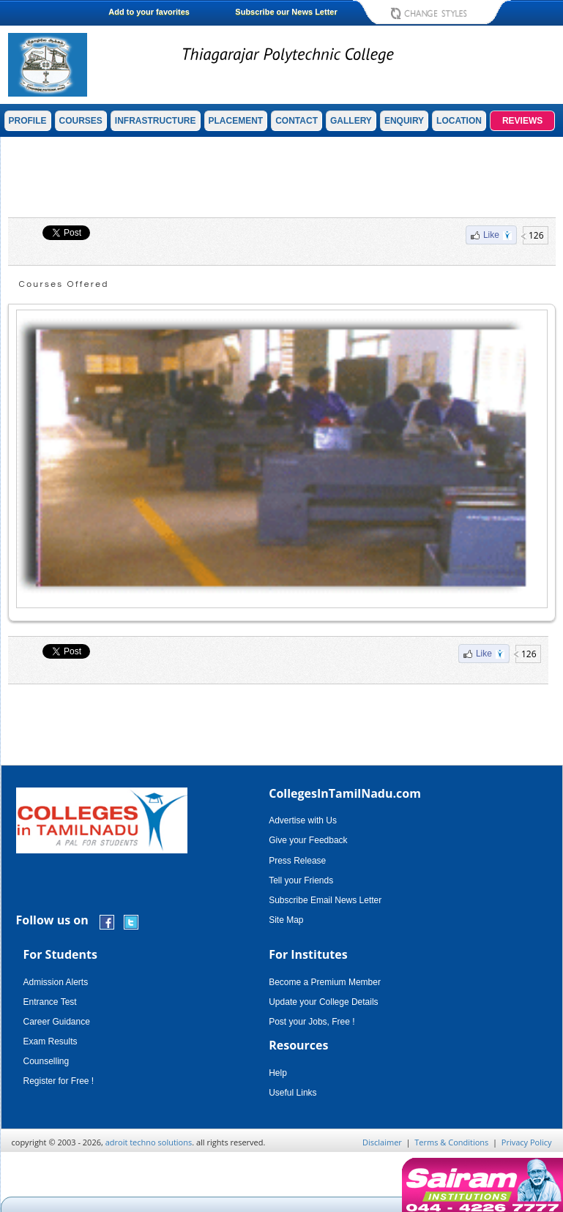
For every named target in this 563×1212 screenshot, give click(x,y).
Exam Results (50, 1041)
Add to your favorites (149, 11)
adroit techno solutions (149, 1142)
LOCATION (459, 121)
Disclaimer (382, 1142)
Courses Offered (64, 284)
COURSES (80, 121)
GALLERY (351, 121)
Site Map (286, 920)
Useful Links (292, 1093)
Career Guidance (56, 1022)
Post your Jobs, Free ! (311, 1022)
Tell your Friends (301, 880)
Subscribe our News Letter (286, 11)
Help (278, 1073)
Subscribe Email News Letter (325, 900)
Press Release (297, 861)
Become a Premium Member (325, 982)
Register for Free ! (58, 1081)
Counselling (46, 1061)
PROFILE (28, 121)
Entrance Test (50, 1002)
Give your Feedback (308, 840)
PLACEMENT (236, 121)
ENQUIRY (404, 121)
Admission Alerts (56, 982)
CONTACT (296, 121)
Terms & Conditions (451, 1142)
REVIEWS (522, 121)
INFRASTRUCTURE (155, 121)
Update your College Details (323, 1002)
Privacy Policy (527, 1142)
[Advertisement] (281, 177)
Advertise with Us (303, 820)
